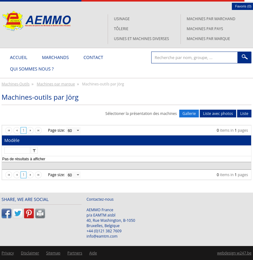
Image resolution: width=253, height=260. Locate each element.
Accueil (18, 57)
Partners (74, 253)
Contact (93, 57)
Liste (244, 113)
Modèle (12, 140)
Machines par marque (208, 38)
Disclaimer (30, 253)
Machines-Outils (16, 84)
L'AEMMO (37, 21)
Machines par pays (205, 28)
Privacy (8, 253)
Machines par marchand (211, 18)
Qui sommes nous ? (32, 69)
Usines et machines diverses (141, 38)
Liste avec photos (218, 113)
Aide (93, 253)
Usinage (122, 18)
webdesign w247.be (234, 253)
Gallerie (189, 113)
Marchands (55, 57)
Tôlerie (121, 28)
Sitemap (53, 253)
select (78, 130)
